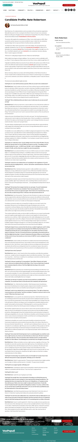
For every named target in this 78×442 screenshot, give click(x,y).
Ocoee (44, 430)
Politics (33, 432)
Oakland (45, 428)
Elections (34, 430)
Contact (56, 430)
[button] (12, 10)
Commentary (35, 434)
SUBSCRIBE (7, 5)
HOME (5, 10)
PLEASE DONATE (69, 5)
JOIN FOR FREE (67, 421)
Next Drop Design (51, 440)
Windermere (46, 432)
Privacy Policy (56, 433)
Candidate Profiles (11, 16)
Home (33, 428)
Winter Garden (44, 435)
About (55, 428)
